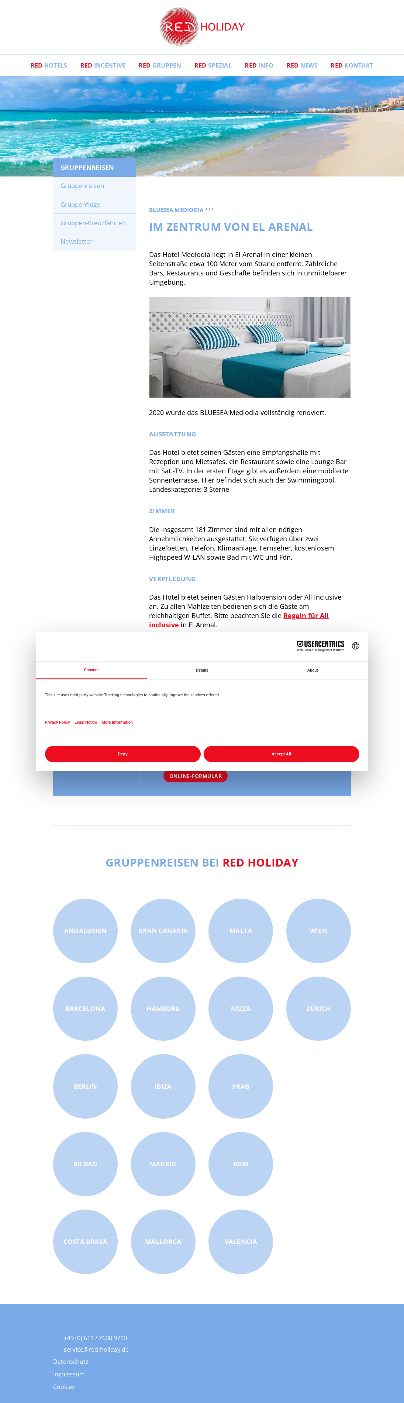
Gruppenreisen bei (202, 865)
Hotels (48, 68)
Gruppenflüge (80, 207)
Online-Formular (195, 778)
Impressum (69, 1377)
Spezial (213, 68)
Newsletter (77, 244)
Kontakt (352, 68)
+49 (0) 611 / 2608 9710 (95, 1341)
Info (259, 68)
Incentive (102, 68)
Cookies (64, 1390)
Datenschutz (71, 1365)
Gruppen (159, 68)
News (302, 68)
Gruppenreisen (82, 188)
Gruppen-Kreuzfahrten (93, 226)
